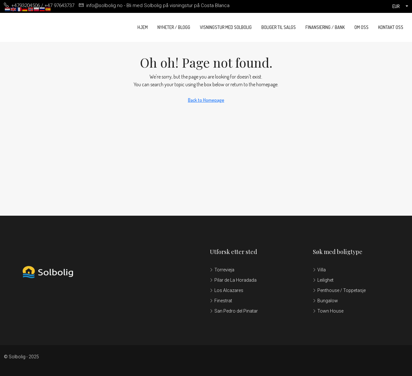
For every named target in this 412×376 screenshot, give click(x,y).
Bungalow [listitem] (325, 300)
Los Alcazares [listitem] (226, 290)
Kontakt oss (390, 27)
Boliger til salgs (278, 27)
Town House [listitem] (328, 311)
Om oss (361, 27)
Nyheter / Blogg (173, 27)
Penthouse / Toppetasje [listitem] (339, 290)
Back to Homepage (206, 100)
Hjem (142, 27)
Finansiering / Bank (325, 27)
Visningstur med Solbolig (226, 27)
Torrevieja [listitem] (222, 269)
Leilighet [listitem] (323, 280)
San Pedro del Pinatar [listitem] (234, 311)
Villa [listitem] (319, 269)
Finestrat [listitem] (221, 300)
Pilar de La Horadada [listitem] (233, 280)
